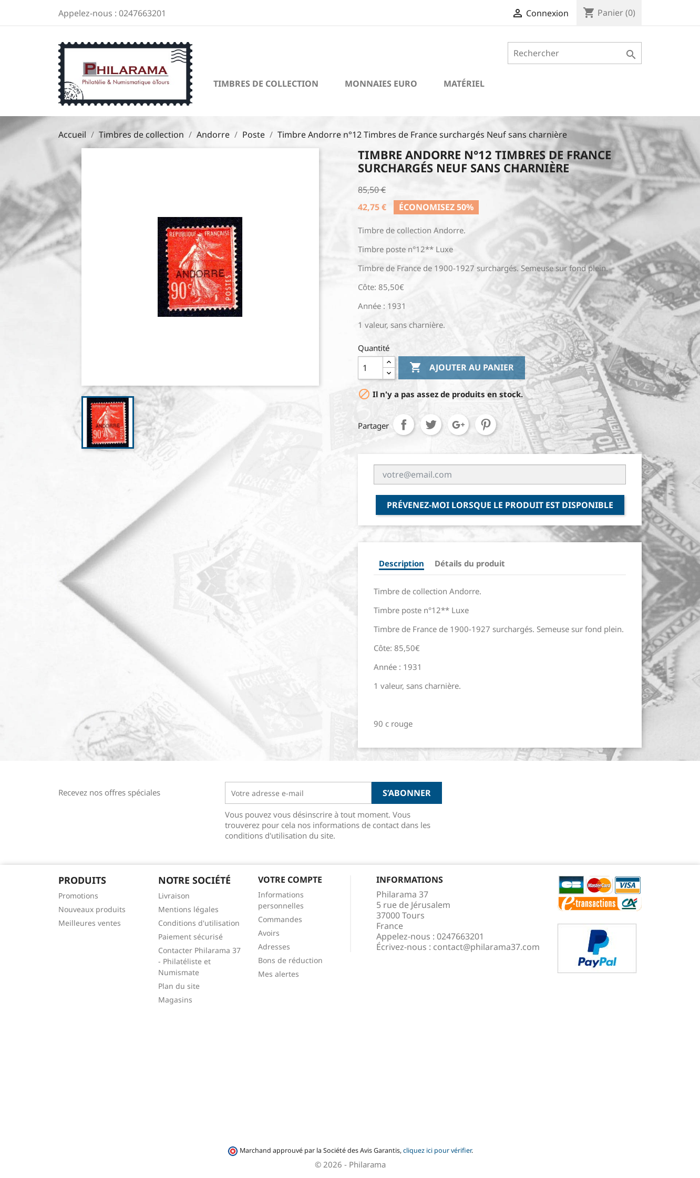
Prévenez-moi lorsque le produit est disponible (500, 505)
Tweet (430, 424)
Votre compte (290, 879)
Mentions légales (188, 909)
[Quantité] (370, 367)
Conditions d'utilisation (199, 923)
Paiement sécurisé (190, 937)
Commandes (280, 919)
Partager (403, 424)
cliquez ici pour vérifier (437, 1150)
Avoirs (269, 933)
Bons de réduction (290, 960)
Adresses (274, 947)
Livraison (174, 896)
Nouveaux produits (92, 909)
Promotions (78, 896)
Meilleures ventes (89, 923)
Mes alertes (278, 974)
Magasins (175, 1000)
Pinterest (485, 424)
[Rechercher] (575, 53)
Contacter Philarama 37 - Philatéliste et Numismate (199, 961)
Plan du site (179, 986)
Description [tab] (401, 563)
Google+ (458, 424)
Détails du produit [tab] (470, 563)
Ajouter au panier (461, 368)
